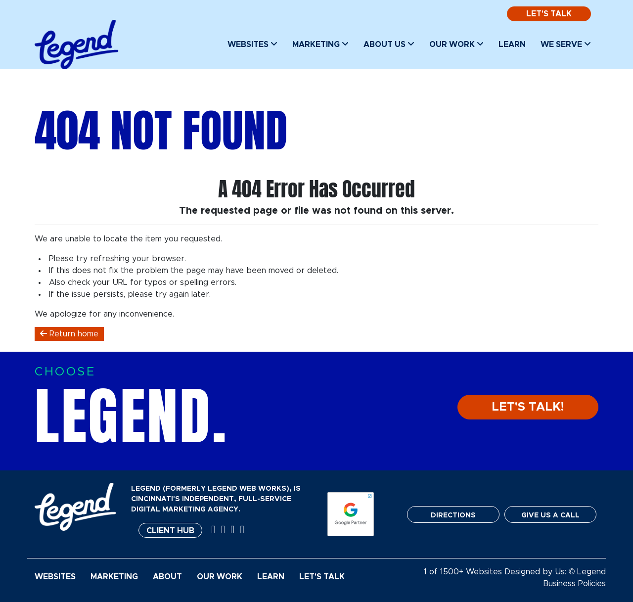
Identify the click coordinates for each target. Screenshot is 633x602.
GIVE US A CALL (550, 515)
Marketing (320, 44)
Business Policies (574, 584)
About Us (388, 44)
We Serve (566, 44)
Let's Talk (549, 14)
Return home (69, 333)
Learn (512, 44)
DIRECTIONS (453, 515)
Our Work (456, 44)
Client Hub (170, 531)
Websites (252, 44)
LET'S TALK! (528, 407)
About (167, 577)
